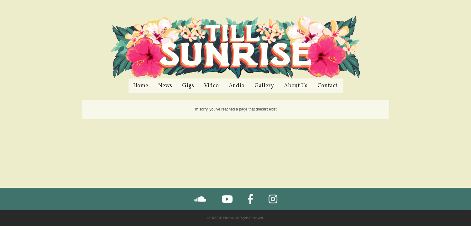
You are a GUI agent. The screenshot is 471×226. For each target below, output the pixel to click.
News (165, 86)
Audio (236, 86)
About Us (295, 86)
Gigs (188, 86)
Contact (327, 86)
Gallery (264, 86)
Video (211, 86)
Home (140, 86)
